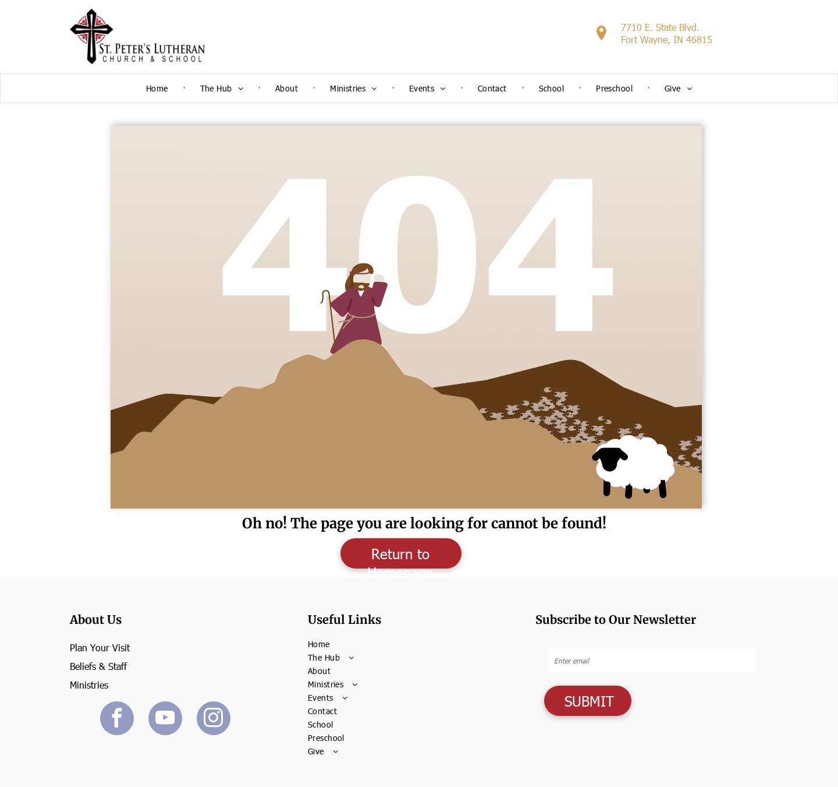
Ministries (89, 685)
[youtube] (165, 719)
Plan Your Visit (100, 647)
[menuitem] (159, 88)
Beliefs (83, 666)
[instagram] (213, 719)
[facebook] (117, 719)
